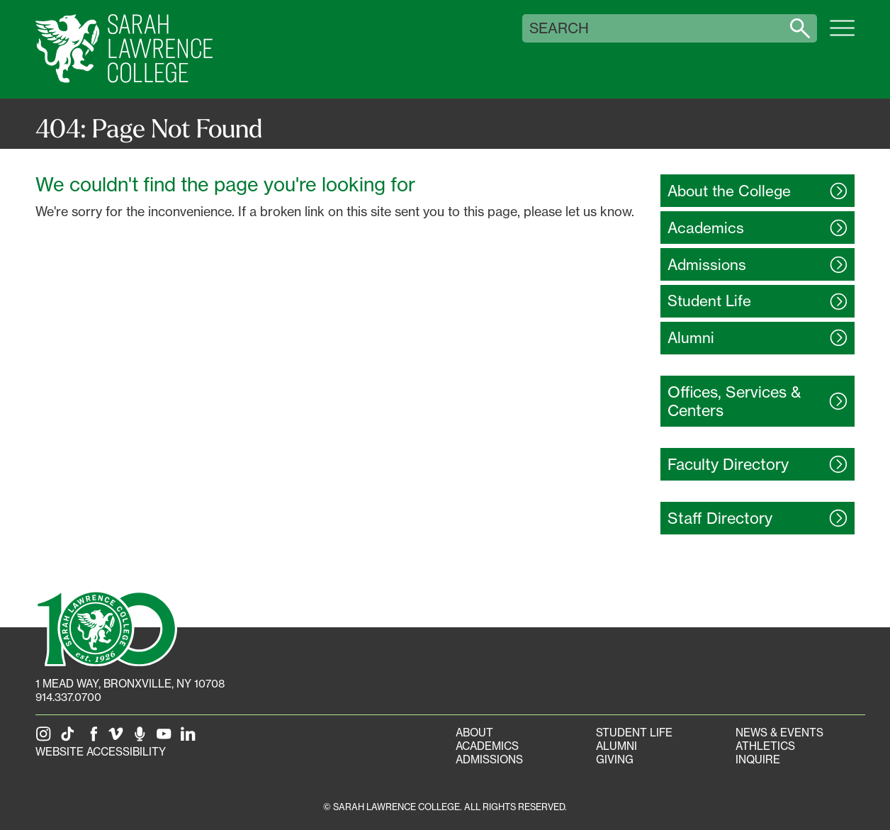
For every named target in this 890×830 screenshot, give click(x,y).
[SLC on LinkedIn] (190, 738)
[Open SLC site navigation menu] (842, 35)
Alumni (616, 746)
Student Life (634, 732)
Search (559, 28)
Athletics (765, 746)
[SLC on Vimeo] (118, 738)
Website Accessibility (100, 751)
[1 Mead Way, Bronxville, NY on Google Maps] (130, 683)
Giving (614, 759)
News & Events (779, 732)
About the (729, 191)
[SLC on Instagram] (46, 738)
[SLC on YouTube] (166, 738)
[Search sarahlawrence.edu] (800, 28)
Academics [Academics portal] (487, 746)
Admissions (489, 759)
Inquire (758, 759)
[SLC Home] (124, 49)
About (474, 732)
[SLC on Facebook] (94, 738)
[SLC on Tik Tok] (70, 738)
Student (709, 301)
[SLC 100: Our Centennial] (106, 627)
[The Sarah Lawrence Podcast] (142, 738)
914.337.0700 (68, 697)
